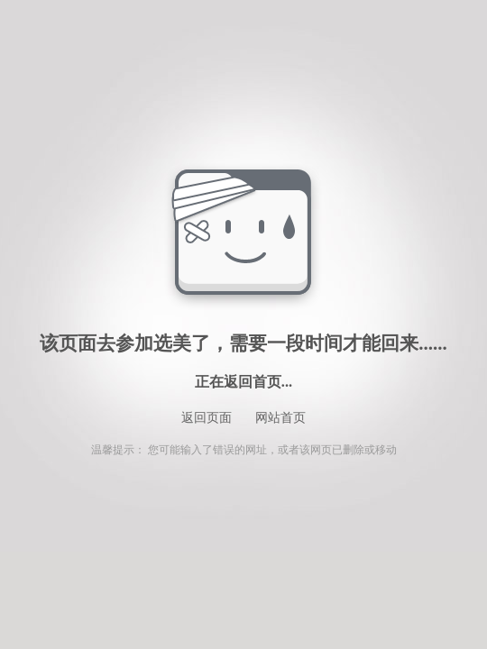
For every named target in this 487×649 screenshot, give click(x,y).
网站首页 (280, 418)
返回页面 (206, 418)
